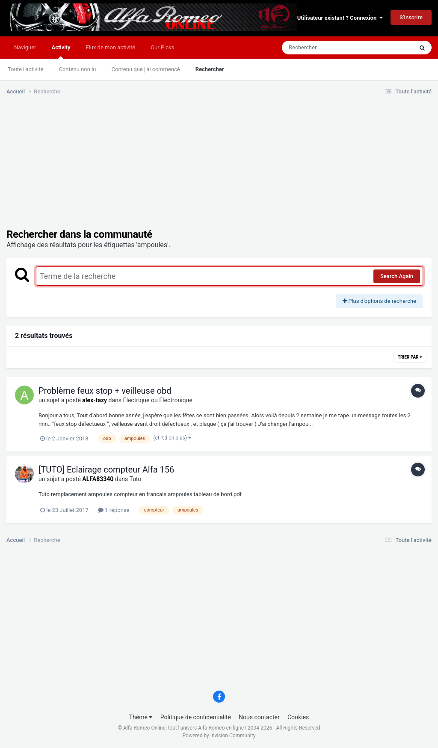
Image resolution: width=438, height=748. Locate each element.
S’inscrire (411, 17)
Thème (141, 717)
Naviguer (25, 47)
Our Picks (162, 47)
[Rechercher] (324, 47)
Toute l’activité (25, 69)
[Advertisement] (106, 168)
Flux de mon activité (110, 47)
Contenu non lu (77, 69)
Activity (60, 51)
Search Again (396, 276)
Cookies (298, 717)
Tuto (135, 479)
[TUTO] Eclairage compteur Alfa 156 (106, 469)
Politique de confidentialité (195, 717)
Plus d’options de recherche (379, 301)
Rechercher (209, 69)
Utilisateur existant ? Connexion (340, 18)
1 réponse (113, 510)
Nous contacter (259, 717)
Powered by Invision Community (219, 736)
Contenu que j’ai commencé (146, 69)
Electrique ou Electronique (157, 400)
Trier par (410, 357)
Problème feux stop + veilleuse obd (104, 391)
